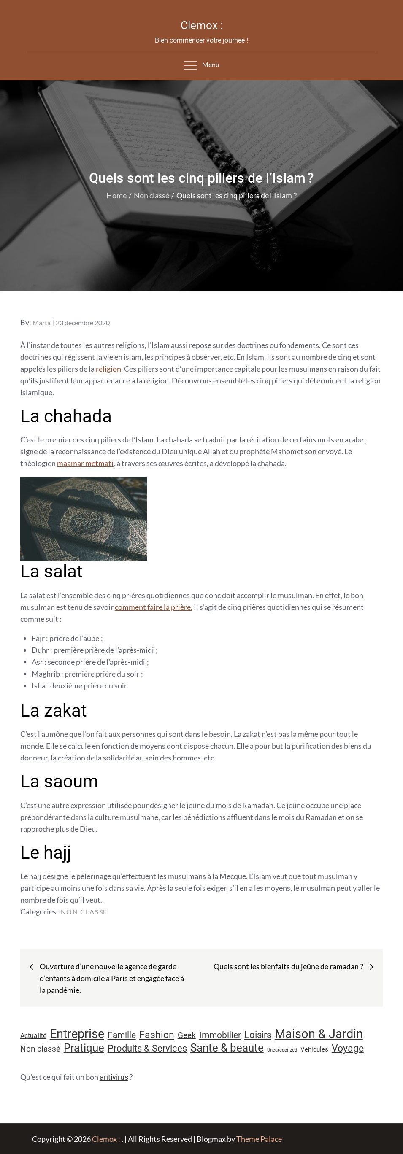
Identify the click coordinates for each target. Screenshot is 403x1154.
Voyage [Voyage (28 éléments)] (348, 1048)
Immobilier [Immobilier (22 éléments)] (220, 1035)
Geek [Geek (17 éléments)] (187, 1035)
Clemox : (202, 25)
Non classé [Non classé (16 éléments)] (40, 1049)
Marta (41, 322)
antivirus (114, 1077)
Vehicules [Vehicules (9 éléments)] (314, 1049)
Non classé (84, 912)
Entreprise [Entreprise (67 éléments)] (77, 1034)
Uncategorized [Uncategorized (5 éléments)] (282, 1050)
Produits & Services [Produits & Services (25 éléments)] (147, 1048)
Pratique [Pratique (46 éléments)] (84, 1048)
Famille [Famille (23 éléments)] (122, 1035)
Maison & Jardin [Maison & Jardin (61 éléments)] (319, 1034)
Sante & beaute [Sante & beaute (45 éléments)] (227, 1048)
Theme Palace (259, 1138)
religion (108, 368)
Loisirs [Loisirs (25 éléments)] (257, 1035)
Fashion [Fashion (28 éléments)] (156, 1035)
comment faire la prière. (153, 607)
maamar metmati (85, 463)
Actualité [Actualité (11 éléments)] (33, 1036)
